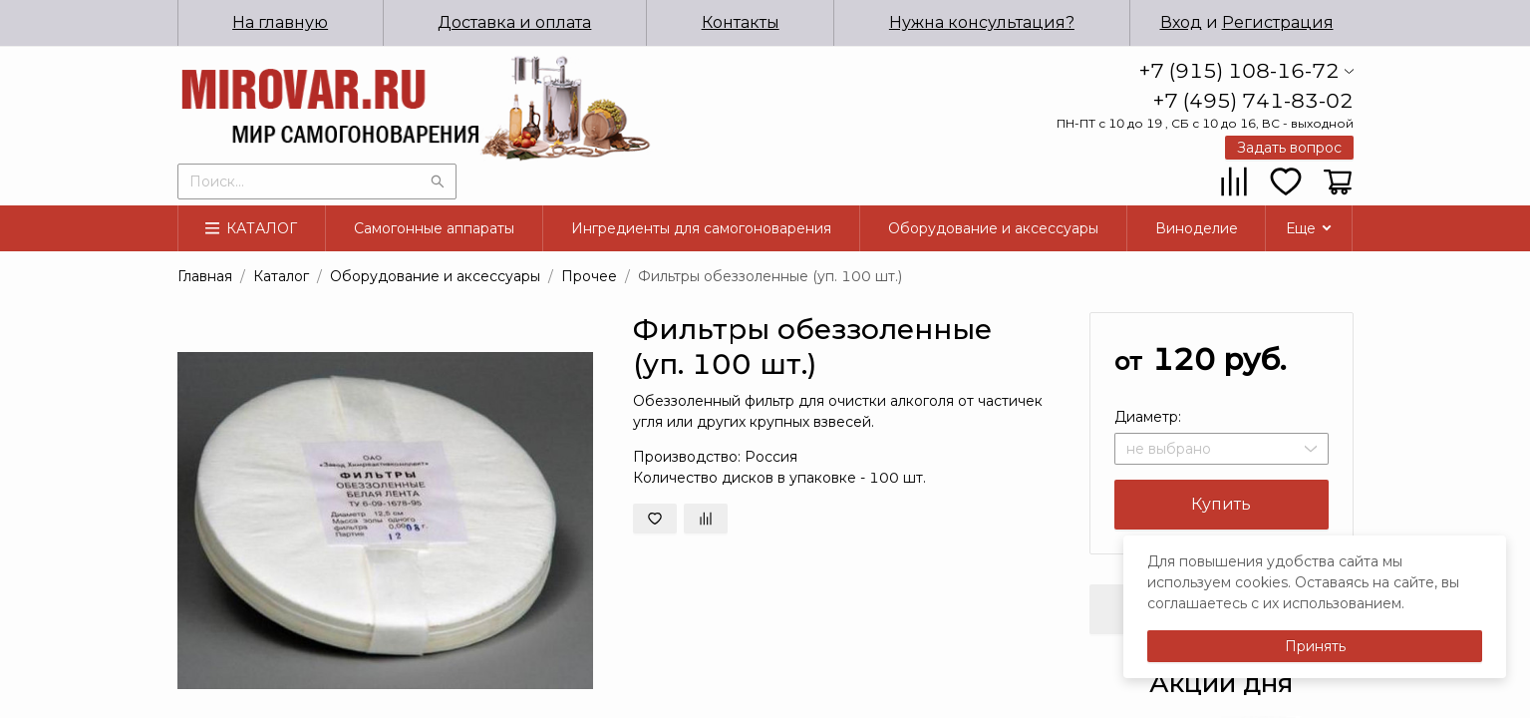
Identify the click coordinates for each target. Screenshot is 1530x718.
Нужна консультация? (981, 22)
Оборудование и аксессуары (993, 228)
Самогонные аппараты (434, 228)
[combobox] (317, 179)
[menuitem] (281, 23)
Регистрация (1278, 22)
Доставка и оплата (514, 22)
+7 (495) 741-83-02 (1253, 101)
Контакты (740, 22)
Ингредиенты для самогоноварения (701, 228)
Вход (1181, 22)
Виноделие (1196, 228)
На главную (280, 22)
